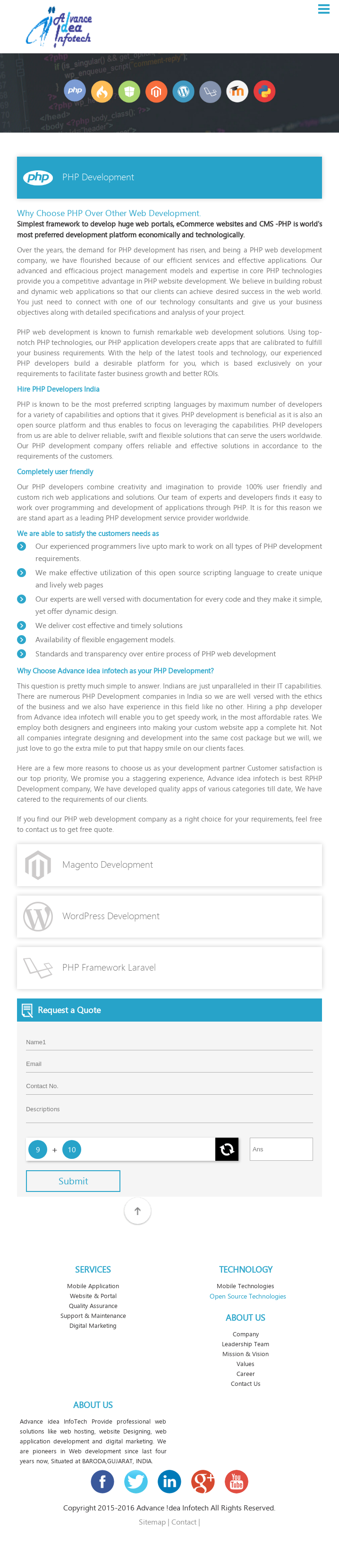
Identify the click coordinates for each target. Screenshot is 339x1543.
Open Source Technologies (248, 1296)
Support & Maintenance (93, 1316)
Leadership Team (245, 1344)
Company (246, 1334)
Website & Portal (93, 1296)
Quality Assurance (93, 1306)
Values (245, 1364)
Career (246, 1374)
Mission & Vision (245, 1354)
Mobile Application (93, 1286)
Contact (183, 1522)
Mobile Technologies (245, 1286)
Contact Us (246, 1384)
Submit (73, 1181)
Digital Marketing (93, 1326)
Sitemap (152, 1522)
